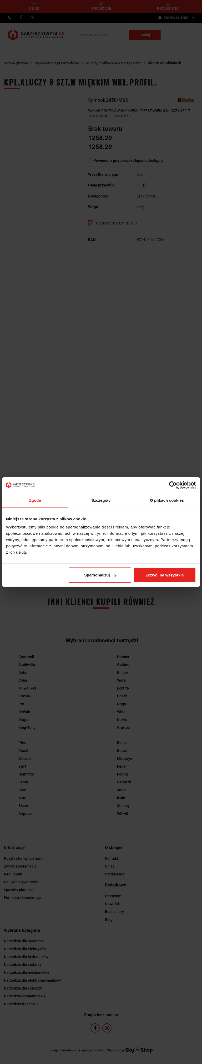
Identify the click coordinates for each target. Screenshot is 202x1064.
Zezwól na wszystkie (164, 575)
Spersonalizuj (100, 575)
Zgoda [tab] (35, 500)
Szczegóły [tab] (100, 500)
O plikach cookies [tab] (167, 500)
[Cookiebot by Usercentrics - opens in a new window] (173, 485)
